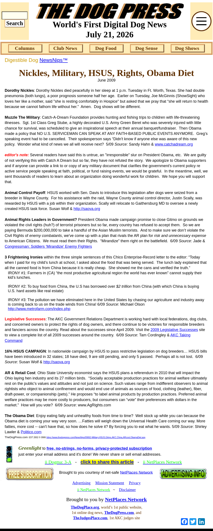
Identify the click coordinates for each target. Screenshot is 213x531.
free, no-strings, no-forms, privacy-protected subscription (99, 448)
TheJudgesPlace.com (90, 518)
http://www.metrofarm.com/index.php (39, 309)
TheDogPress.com (119, 513)
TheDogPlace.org (85, 507)
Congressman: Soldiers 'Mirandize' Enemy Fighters (48, 246)
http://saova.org (87, 209)
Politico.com (31, 432)
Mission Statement (109, 483)
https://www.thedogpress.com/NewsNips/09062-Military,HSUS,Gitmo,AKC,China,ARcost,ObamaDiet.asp (95, 437)
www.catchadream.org (174, 144)
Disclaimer (127, 490)
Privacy (135, 483)
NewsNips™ (54, 60)
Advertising (81, 483)
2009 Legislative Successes (174, 330)
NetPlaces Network (136, 472)
